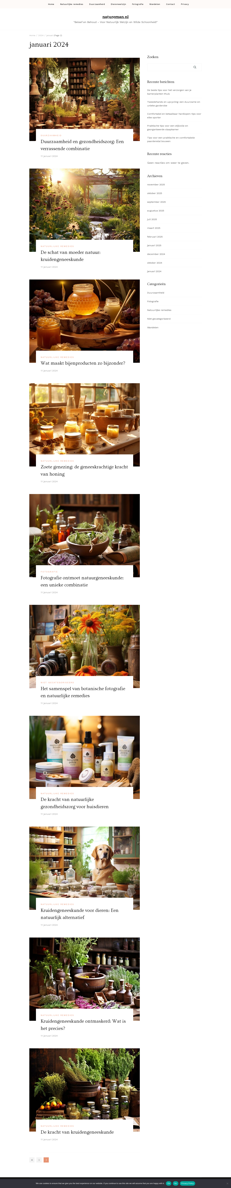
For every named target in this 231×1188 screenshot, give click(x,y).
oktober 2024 (154, 262)
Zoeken (152, 57)
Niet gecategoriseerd (57, 682)
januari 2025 (154, 245)
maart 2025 (153, 228)
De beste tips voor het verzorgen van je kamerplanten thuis (169, 92)
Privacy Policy (187, 1183)
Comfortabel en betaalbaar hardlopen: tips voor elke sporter (174, 115)
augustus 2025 (155, 210)
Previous (31, 1158)
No (175, 1183)
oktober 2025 (154, 193)
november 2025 (156, 184)
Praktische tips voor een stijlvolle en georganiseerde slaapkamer (167, 127)
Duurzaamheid (97, 4)
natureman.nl (115, 17)
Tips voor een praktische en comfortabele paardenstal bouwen (171, 139)
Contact (170, 4)
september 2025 (156, 202)
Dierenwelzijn (118, 4)
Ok (168, 1183)
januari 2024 (154, 271)
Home (51, 4)
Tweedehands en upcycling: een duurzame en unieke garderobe (173, 103)
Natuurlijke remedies (71, 4)
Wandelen (154, 4)
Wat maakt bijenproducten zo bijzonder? (83, 363)
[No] (227, 1183)
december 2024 (156, 254)
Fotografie (137, 4)
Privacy (185, 4)
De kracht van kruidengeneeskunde (77, 1130)
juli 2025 (152, 219)
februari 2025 (155, 236)
